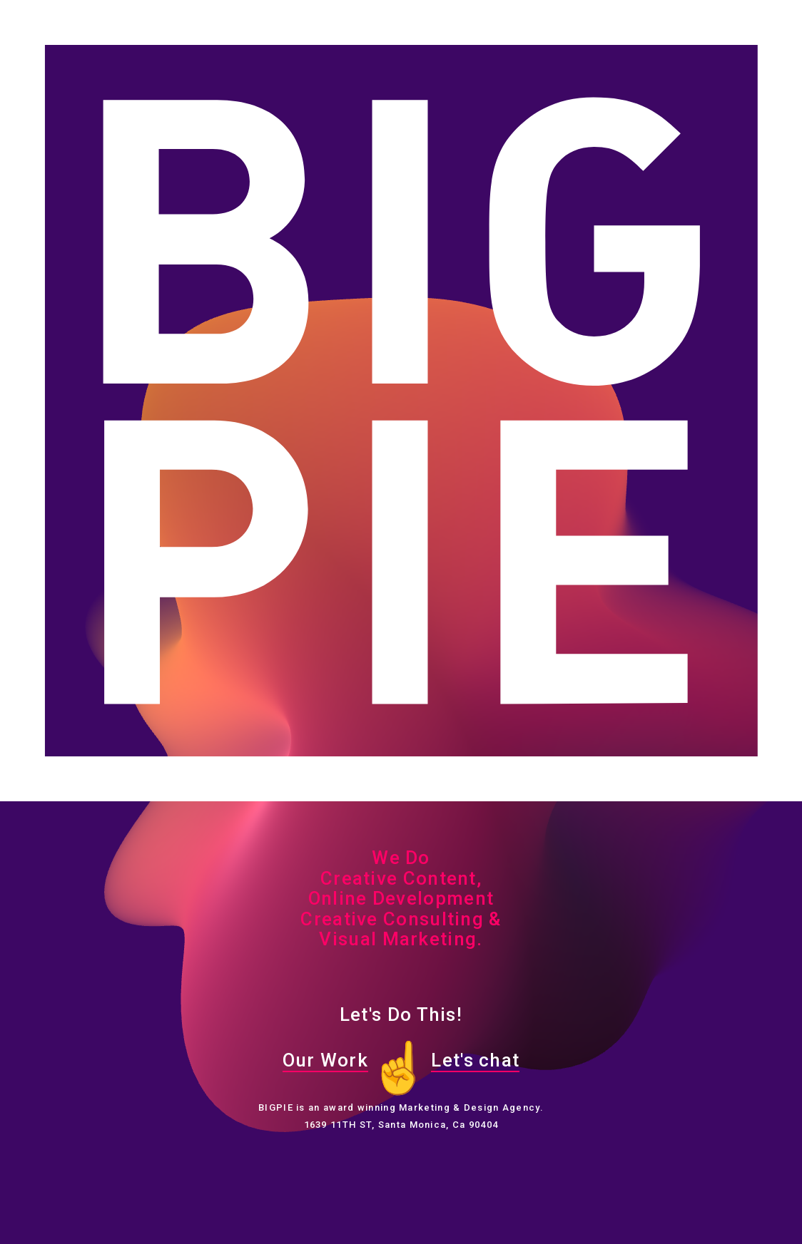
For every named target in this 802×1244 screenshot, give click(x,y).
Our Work (325, 1060)
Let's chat (475, 1060)
